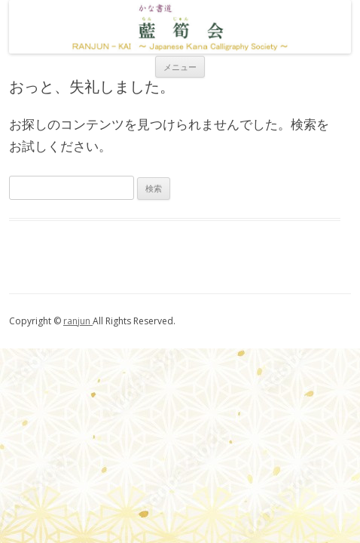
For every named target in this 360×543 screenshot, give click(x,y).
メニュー (180, 66)
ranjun (78, 320)
